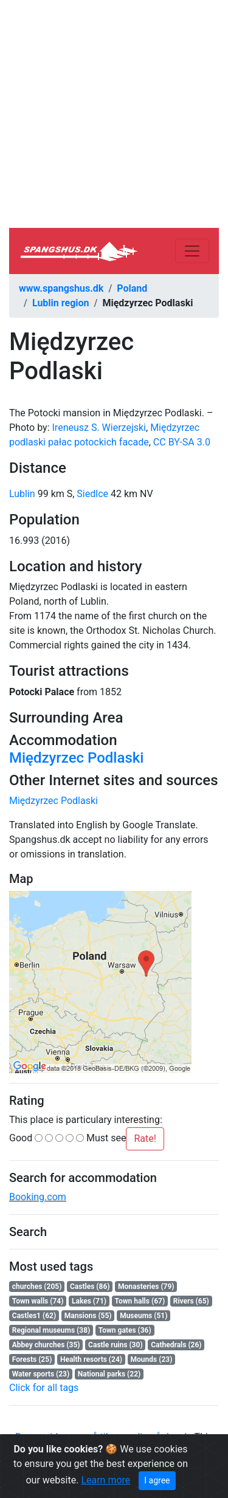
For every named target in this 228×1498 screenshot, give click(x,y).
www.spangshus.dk (61, 288)
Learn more (105, 1480)
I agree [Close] (157, 1480)
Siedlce (92, 494)
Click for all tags (43, 1387)
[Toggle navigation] (192, 251)
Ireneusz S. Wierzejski (99, 427)
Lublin (22, 494)
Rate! (145, 1138)
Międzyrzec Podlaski (76, 757)
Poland (132, 288)
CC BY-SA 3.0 (181, 442)
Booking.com (37, 1197)
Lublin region (60, 303)
